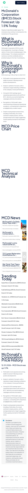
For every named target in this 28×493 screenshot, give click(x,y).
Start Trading (21, 2)
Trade (16, 476)
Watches (24, 476)
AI (19, 476)
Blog (16, 480)
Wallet (12, 480)
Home (11, 476)
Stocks (4, 7)
